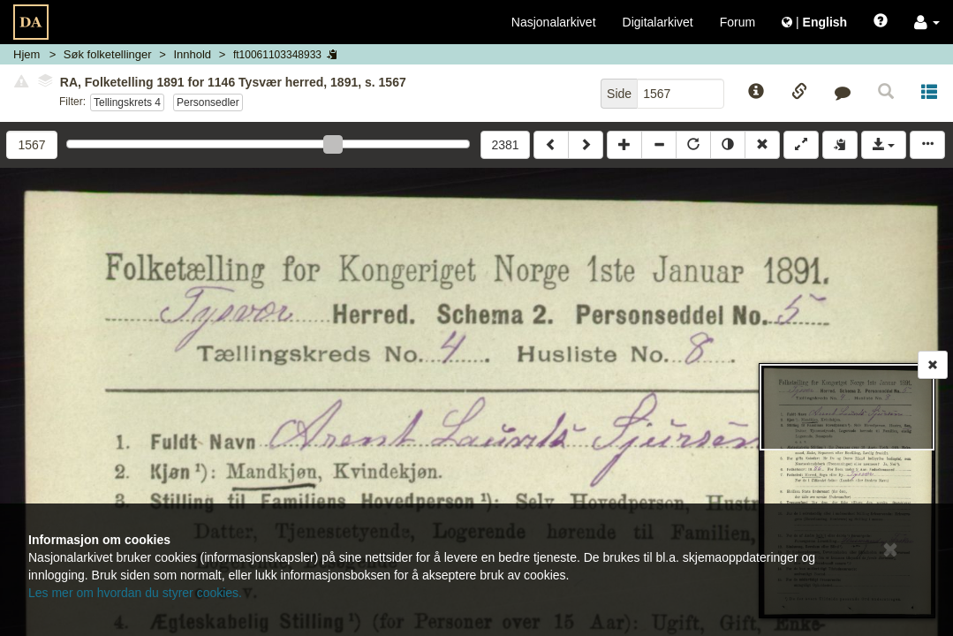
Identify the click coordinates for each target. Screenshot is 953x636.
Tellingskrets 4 (127, 102)
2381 (504, 145)
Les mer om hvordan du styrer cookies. (135, 593)
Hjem (26, 54)
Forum (737, 22)
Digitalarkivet (658, 22)
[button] (927, 22)
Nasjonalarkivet (553, 22)
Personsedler (208, 102)
